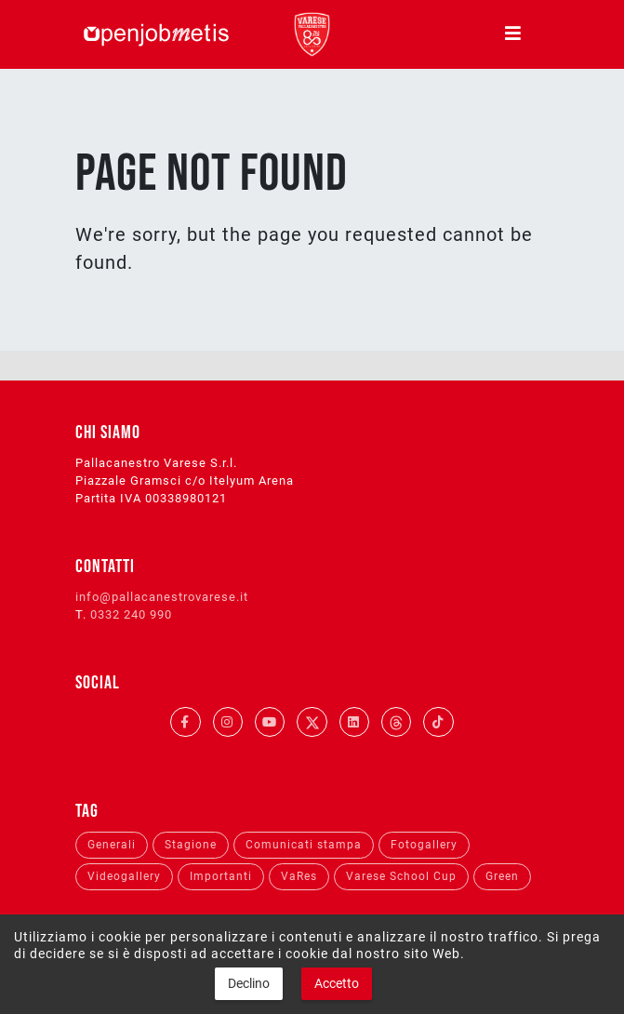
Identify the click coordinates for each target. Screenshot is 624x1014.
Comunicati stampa (304, 844)
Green (502, 876)
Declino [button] (249, 983)
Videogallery (124, 876)
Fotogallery (424, 844)
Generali (111, 844)
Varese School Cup (401, 876)
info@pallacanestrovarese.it (161, 597)
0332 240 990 (131, 614)
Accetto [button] (336, 983)
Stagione (191, 844)
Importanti (221, 876)
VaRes (299, 876)
